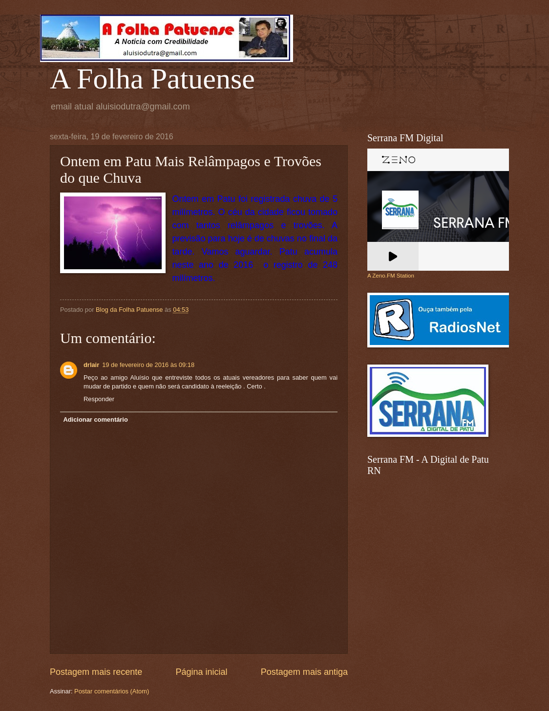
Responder (99, 399)
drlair (91, 364)
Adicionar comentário (95, 419)
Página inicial (201, 672)
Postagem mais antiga (304, 672)
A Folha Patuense (152, 79)
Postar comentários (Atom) (111, 691)
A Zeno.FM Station (390, 275)
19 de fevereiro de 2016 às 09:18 (148, 364)
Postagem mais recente (96, 672)
